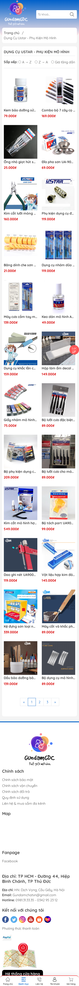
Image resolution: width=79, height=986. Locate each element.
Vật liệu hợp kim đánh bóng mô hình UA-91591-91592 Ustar (58, 575)
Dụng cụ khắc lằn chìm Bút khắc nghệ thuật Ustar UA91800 (20, 368)
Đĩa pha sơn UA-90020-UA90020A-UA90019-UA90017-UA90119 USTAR (58, 162)
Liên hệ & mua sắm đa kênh (24, 803)
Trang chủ (11, 33)
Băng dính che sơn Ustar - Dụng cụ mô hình (20, 265)
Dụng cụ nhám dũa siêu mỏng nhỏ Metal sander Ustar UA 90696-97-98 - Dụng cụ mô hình (58, 265)
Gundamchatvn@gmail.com (34, 895)
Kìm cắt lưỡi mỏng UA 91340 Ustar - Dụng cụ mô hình (20, 213)
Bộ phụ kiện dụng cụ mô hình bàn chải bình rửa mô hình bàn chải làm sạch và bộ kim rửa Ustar (20, 472)
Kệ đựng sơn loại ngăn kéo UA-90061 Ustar (20, 626)
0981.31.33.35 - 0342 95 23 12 (37, 900)
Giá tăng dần (63, 62)
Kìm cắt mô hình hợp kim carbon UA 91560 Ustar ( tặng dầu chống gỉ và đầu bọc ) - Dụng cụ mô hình (20, 523)
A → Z (24, 62)
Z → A (41, 62)
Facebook (10, 861)
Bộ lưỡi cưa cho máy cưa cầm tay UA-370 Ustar (58, 472)
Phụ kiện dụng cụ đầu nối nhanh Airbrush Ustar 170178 (58, 213)
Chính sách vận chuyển (19, 786)
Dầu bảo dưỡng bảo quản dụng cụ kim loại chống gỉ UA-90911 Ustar (20, 678)
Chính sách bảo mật (17, 780)
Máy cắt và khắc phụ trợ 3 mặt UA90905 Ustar (58, 626)
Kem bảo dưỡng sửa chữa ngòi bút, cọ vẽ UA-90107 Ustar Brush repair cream (20, 110)
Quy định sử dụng (15, 797)
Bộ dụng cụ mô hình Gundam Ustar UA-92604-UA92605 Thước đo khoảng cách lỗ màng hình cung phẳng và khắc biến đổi (58, 678)
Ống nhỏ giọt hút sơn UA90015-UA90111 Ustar (20, 162)
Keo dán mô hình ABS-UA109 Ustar (58, 317)
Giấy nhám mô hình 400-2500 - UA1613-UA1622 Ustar (20, 420)
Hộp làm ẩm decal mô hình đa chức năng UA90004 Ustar (58, 368)
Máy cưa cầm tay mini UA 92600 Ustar (20, 317)
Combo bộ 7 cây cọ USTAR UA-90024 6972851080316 (58, 110)
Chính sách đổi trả (16, 791)
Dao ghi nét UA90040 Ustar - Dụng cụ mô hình (20, 575)
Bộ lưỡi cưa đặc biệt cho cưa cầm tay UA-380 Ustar (58, 420)
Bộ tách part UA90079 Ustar (58, 523)
